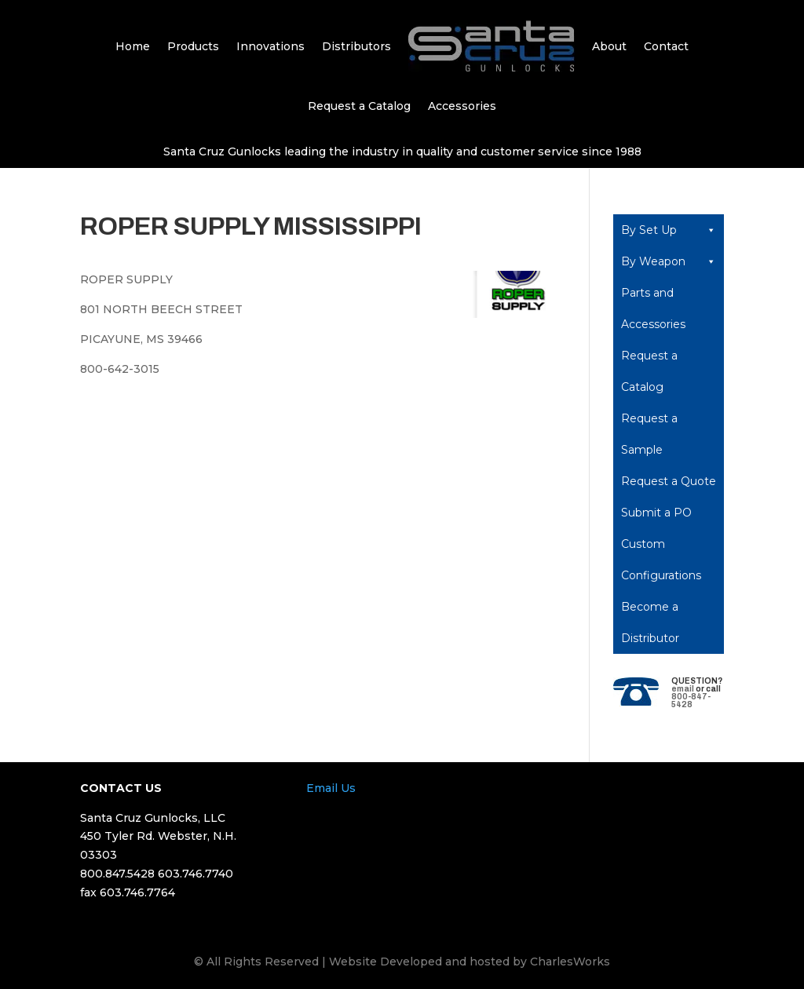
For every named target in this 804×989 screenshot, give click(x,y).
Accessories (462, 106)
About (609, 46)
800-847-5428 (691, 700)
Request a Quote (668, 481)
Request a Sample (649, 434)
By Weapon (668, 261)
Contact (666, 46)
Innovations (270, 46)
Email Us (331, 788)
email (682, 688)
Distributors (356, 46)
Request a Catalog (359, 106)
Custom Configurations (661, 559)
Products (193, 46)
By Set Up (668, 230)
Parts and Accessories (653, 308)
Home (132, 46)
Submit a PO (656, 512)
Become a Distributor (650, 622)
